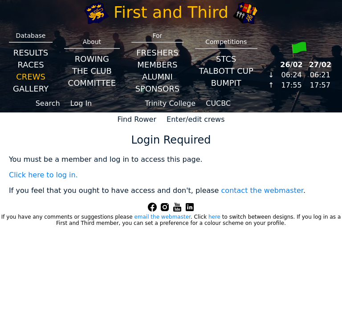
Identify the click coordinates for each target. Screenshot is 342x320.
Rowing (92, 59)
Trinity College (170, 103)
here (214, 217)
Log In (81, 103)
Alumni (157, 76)
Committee (92, 83)
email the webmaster (162, 217)
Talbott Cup (226, 71)
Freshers (157, 52)
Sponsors (157, 88)
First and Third (171, 12)
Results (30, 52)
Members (157, 64)
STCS (226, 59)
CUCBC (218, 103)
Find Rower (136, 119)
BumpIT (226, 83)
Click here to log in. (43, 175)
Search (48, 103)
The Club (92, 71)
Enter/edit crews (195, 119)
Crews (30, 76)
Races (30, 64)
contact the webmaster (262, 190)
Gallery (31, 88)
